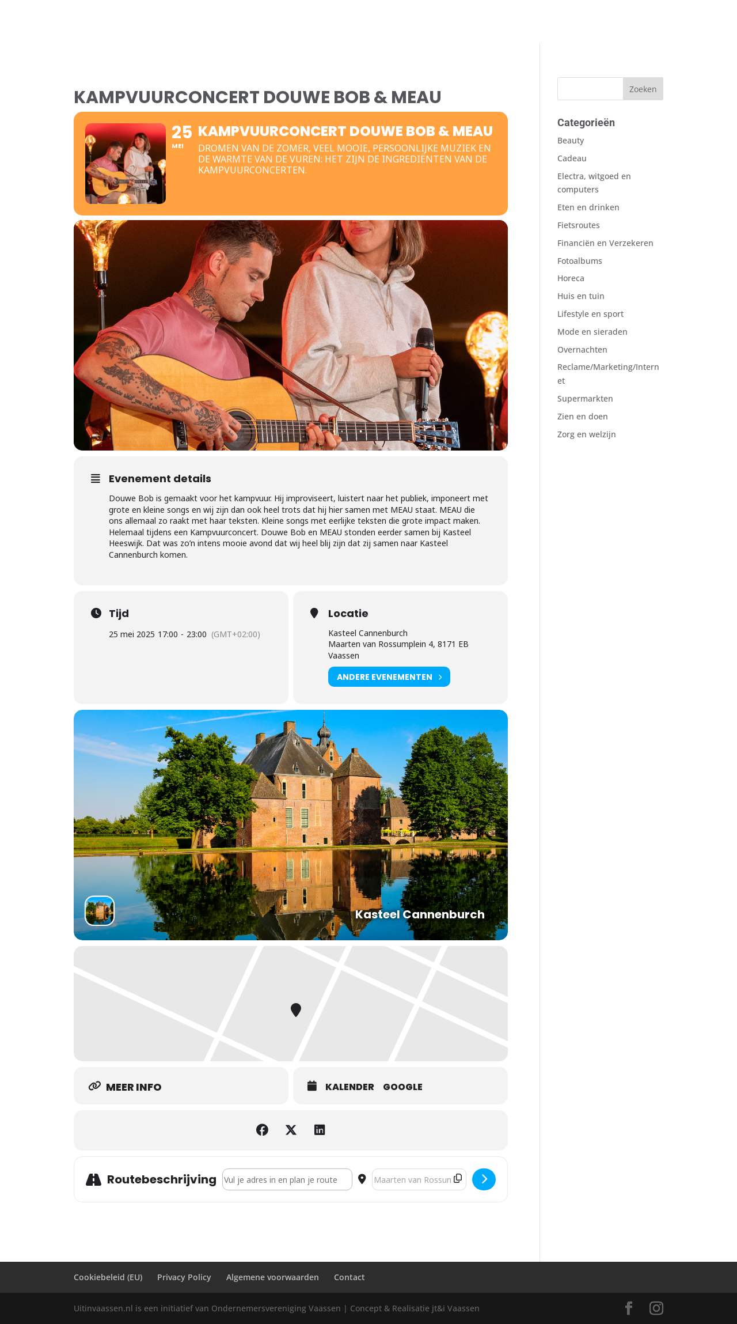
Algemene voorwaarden (272, 1277)
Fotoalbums (367, 23)
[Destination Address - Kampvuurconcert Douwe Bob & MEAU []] (419, 1179)
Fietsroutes (311, 23)
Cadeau (572, 158)
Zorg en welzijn (586, 434)
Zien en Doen (143, 23)
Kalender (349, 1087)
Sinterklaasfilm (474, 23)
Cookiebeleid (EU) (108, 1277)
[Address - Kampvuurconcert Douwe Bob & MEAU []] (287, 1179)
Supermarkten (585, 398)
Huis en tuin (581, 295)
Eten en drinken (588, 207)
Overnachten (206, 23)
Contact (417, 23)
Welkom (89, 23)
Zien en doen (582, 416)
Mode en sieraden (592, 331)
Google (403, 1087)
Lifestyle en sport (590, 313)
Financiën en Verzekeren (605, 242)
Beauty (570, 140)
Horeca (570, 278)
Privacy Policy (184, 1277)
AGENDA (260, 23)
